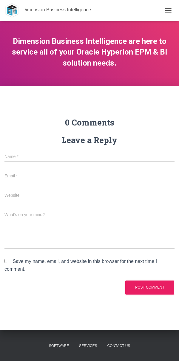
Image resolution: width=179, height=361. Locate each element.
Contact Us (118, 346)
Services (88, 346)
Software (59, 346)
